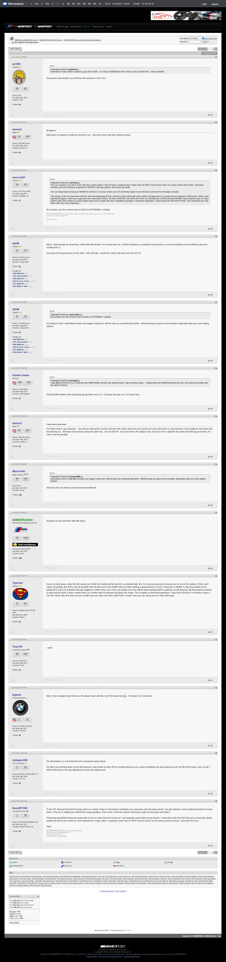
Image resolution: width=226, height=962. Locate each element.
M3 (73, 4)
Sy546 (15, 243)
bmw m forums (56, 883)
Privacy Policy (92, 956)
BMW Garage (63, 27)
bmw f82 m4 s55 (191, 881)
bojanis (16, 694)
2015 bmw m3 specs (65, 878)
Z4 (100, 4)
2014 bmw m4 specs (89, 876)
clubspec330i (19, 760)
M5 (84, 4)
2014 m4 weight (38, 878)
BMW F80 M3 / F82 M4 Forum (51, 40)
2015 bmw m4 (79, 878)
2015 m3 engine (116, 878)
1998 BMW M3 (18, 273)
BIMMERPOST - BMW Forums (204, 936)
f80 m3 (128, 883)
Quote (210, 115)
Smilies (12, 913)
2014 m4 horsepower (206, 876)
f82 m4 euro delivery (206, 883)
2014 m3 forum (125, 876)
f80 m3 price (174, 883)
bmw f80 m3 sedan (100, 881)
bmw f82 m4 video (206, 881)
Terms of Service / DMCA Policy (110, 956)
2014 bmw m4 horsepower (70, 876)
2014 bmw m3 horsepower (31, 876)
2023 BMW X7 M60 (20, 286)
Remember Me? (209, 39)
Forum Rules (14, 922)
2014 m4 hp (14, 878)
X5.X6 (126, 4)
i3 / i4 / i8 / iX (148, 4)
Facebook (67, 862)
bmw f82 (112, 881)
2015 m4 (163, 878)
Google (170, 862)
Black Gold (18, 471)
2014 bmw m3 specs (51, 876)
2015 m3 (105, 878)
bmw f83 (13, 883)
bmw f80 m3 (74, 881)
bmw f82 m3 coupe (150, 881)
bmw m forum (43, 883)
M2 (68, 4)
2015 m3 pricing (141, 878)
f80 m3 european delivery (158, 883)
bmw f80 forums (61, 881)
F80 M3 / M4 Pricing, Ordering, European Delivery (82, 40)
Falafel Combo (20, 375)
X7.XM (136, 4)
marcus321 (18, 177)
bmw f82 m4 (163, 881)
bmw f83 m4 (32, 883)
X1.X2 (107, 4)
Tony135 (17, 646)
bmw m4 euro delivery (93, 883)
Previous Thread (107, 891)
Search (109, 27)
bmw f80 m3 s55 (86, 881)
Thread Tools (208, 53)
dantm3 (17, 129)
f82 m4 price (35, 885)
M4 (78, 4)
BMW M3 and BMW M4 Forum (26, 40)
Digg (117, 862)
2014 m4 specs (25, 878)
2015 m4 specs (15, 881)
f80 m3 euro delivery (139, 883)
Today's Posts (98, 27)
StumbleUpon (17, 866)
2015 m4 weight (28, 881)
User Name (184, 38)
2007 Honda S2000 (20, 276)
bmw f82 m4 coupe (176, 881)
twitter (15, 862)
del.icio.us (68, 866)
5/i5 (47, 4)
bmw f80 (38, 881)
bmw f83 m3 (22, 883)
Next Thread (120, 891)
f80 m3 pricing (184, 883)
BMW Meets (76, 27)
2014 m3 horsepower (140, 876)
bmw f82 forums (135, 881)
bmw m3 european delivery (73, 883)
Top (219, 936)
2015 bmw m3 (50, 878)
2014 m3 (101, 876)
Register (215, 4)
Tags (11, 872)
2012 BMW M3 (18, 284)
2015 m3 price (128, 878)
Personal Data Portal (131, 956)
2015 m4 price (196, 878)
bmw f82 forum (122, 881)
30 (20, 558)
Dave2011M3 (19, 808)
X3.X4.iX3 (117, 4)
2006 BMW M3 (18, 279)
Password (183, 41)
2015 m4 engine (174, 878)
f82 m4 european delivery (19, 885)
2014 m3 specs (164, 876)
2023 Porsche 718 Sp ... (22, 281)
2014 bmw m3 (15, 876)
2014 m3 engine (111, 876)
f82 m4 (194, 883)
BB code (13, 911)
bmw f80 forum (49, 881)
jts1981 (16, 64)
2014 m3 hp (153, 876)
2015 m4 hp (185, 878)
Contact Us (186, 936)
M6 (89, 4)
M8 (94, 4)
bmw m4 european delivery (113, 883)
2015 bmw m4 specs (93, 878)
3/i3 (36, 4)
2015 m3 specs (154, 878)
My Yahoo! (120, 866)
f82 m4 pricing (46, 885)
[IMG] (12, 916)
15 (20, 495)
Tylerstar (17, 583)
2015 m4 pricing (209, 878)
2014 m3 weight (177, 876)
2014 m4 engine (190, 876)
